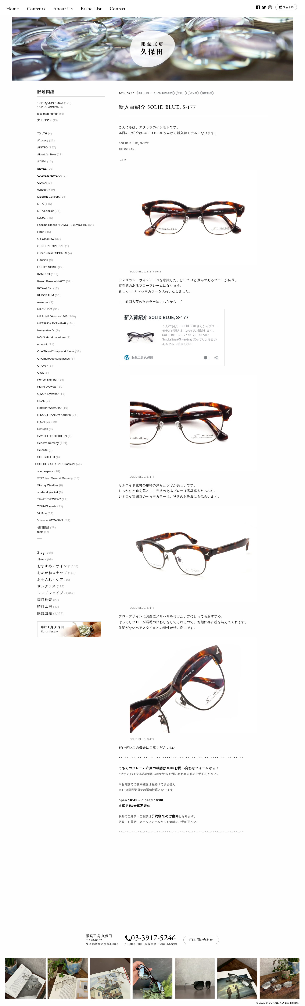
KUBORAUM (45, 295)
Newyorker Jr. (46, 330)
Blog (40, 552)
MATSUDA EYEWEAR (51, 323)
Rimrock (42, 429)
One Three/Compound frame (55, 351)
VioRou (42, 513)
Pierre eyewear (47, 386)
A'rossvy (42, 140)
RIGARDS (43, 421)
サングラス (46, 586)
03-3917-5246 (150, 937)
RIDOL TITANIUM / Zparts (54, 414)
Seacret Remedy (48, 443)
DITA (40, 203)
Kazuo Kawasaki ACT (51, 281)
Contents (42, 8)
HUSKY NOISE (47, 267)
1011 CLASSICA (48, 107)
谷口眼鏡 (43, 527)
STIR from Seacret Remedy (55, 478)
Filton (40, 231)
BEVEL (42, 168)
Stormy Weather (47, 485)
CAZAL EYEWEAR (49, 175)
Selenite (42, 450)
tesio (40, 531)
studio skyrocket (47, 492)
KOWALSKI (44, 288)
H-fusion (42, 260)
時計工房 (44, 606)
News (41, 559)
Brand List (96, 8)
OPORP (42, 365)
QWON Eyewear (47, 393)
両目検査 (44, 599)
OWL (40, 372)
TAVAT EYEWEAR (49, 499)
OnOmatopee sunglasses (53, 358)
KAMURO (43, 274)
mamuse (42, 302)
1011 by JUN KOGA (50, 103)
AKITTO (42, 147)
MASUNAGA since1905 (52, 316)
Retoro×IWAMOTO (49, 407)
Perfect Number (47, 379)
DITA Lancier (45, 210)
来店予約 (283, 8)
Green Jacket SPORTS (52, 253)
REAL (41, 400)
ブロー (181, 93)
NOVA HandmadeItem (51, 337)
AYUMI (41, 161)
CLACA (42, 182)
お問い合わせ (201, 939)
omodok (42, 344)
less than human (47, 113)
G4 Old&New (45, 238)
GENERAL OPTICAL (50, 246)
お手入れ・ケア (50, 579)
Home (18, 8)
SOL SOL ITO (46, 457)
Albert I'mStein (46, 154)
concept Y (43, 189)
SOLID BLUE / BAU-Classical (56, 464)
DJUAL (41, 217)
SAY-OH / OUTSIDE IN (52, 436)
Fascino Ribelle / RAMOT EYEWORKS (62, 224)
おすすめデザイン (52, 566)
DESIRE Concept (48, 196)
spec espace (45, 471)
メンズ (193, 93)
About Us (68, 8)
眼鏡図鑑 (44, 613)
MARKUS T (44, 309)
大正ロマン (44, 120)
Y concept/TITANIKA (50, 520)
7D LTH (42, 133)
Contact (123, 8)
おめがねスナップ (52, 573)
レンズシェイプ (50, 593)
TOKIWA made (46, 506)
